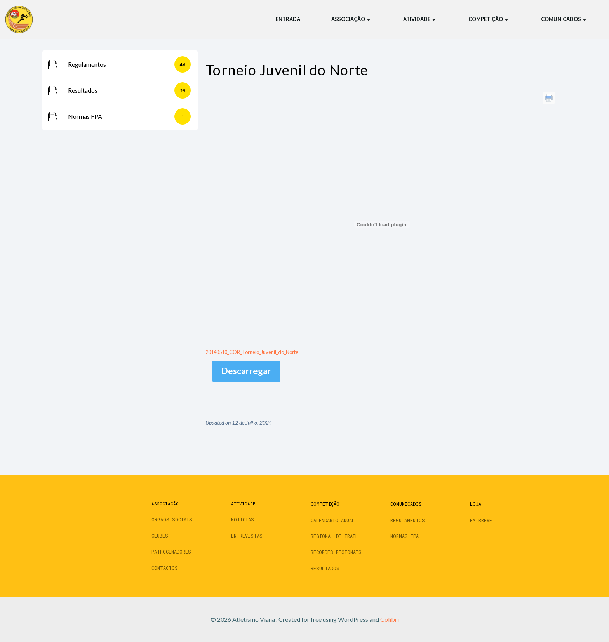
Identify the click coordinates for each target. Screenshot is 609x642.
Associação (351, 19)
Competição (489, 19)
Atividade (420, 19)
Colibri (389, 619)
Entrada (287, 19)
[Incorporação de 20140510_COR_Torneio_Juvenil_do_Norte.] (382, 224)
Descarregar (246, 371)
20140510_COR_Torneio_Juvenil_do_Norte (251, 352)
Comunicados (564, 19)
